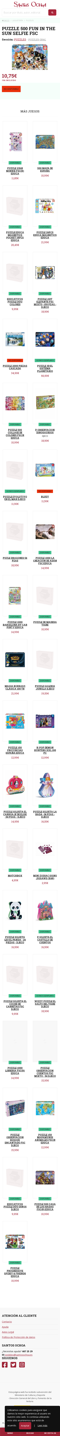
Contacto (7, 1321)
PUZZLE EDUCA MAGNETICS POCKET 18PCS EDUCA (15, 236)
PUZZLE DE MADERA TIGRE (45, 623)
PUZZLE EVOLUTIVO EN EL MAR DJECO (15, 498)
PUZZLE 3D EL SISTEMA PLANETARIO (45, 368)
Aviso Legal (8, 1331)
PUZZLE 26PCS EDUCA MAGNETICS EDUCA (45, 235)
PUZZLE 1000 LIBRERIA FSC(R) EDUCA (15, 1070)
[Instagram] (22, 1365)
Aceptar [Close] (25, 1425)
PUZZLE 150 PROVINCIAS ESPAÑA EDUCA (15, 750)
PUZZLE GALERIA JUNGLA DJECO (45, 687)
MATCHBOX (15, 875)
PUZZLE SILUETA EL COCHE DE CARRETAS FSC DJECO (15, 1005)
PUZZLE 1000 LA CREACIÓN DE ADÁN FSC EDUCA (45, 560)
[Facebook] (5, 1365)
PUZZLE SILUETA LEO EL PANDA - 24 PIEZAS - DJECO (15, 940)
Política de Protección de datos (18, 1337)
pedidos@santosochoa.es (18, 1354)
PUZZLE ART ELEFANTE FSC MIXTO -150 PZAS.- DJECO (45, 303)
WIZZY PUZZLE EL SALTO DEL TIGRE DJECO (45, 1004)
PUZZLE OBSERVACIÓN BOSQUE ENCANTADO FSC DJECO (15, 1140)
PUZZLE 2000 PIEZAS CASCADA (15, 367)
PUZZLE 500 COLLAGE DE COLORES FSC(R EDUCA (15, 433)
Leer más (42, 1425)
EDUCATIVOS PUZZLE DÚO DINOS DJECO (15, 1207)
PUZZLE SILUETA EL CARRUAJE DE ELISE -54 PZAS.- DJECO (15, 814)
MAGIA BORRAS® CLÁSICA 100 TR (15, 687)
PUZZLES (20, 39)
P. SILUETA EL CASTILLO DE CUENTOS (45, 940)
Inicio (5, 20)
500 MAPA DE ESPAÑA (45, 169)
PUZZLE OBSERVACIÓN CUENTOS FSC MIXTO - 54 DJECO (45, 1071)
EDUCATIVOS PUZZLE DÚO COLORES (15, 302)
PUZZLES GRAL (37, 39)
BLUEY (45, 496)
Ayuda (5, 1326)
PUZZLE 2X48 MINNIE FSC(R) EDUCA (15, 171)
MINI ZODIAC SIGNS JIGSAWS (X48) (45, 877)
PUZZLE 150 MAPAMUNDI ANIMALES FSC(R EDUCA (45, 1138)
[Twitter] (13, 1365)
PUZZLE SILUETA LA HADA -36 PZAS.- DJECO (45, 814)
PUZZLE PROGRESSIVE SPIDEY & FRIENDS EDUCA (15, 1272)
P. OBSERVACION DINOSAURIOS (45, 431)
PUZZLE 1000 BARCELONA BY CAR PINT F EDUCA (15, 625)
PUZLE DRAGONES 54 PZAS (15, 559)
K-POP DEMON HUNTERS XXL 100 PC (45, 750)
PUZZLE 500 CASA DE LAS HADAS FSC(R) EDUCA (45, 1207)
